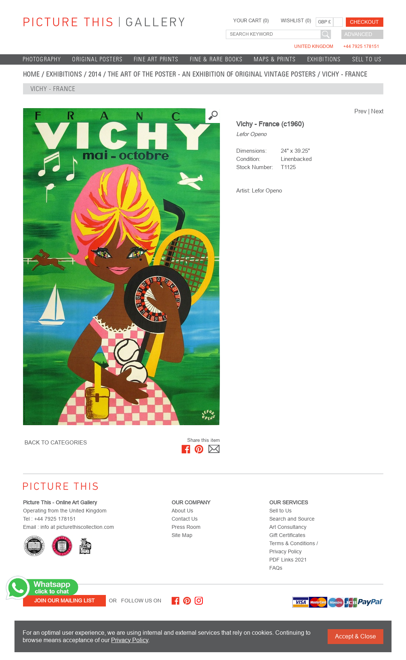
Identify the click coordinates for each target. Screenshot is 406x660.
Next (377, 111)
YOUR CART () (251, 20)
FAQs (275, 568)
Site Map (182, 535)
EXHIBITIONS (324, 59)
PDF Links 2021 (288, 560)
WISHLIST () (296, 20)
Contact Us (185, 519)
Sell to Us (367, 59)
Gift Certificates (287, 535)
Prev (360, 111)
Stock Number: (254, 167)
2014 (95, 74)
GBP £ (324, 22)
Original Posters (97, 59)
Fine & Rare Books (216, 59)
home (31, 74)
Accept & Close (355, 636)
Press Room (186, 527)
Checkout (364, 22)
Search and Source (292, 519)
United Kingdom (336, 46)
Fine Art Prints (156, 59)
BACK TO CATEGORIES (56, 442)
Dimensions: (251, 151)
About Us (182, 511)
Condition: (248, 159)
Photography (42, 59)
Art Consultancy (287, 527)
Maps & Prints (275, 59)
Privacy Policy (129, 640)
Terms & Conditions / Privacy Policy (293, 547)
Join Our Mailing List (64, 601)
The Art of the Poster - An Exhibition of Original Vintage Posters (212, 74)
